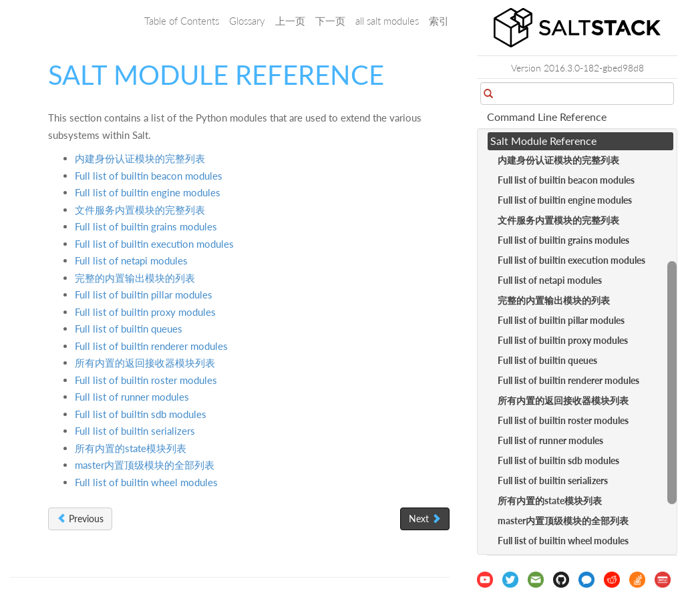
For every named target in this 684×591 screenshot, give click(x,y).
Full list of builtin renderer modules (151, 346)
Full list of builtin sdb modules (140, 414)
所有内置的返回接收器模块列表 (145, 363)
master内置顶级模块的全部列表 (144, 465)
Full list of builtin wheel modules (146, 482)
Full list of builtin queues (128, 329)
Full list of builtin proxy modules (145, 312)
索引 (439, 21)
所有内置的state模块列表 (130, 448)
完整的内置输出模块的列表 (135, 278)
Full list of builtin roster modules (146, 380)
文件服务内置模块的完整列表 (140, 210)
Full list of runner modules (132, 397)
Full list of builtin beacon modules (148, 176)
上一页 (290, 21)
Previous (80, 518)
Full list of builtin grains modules (146, 226)
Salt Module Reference (543, 140)
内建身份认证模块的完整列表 (140, 158)
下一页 (330, 21)
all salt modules (387, 21)
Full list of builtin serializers (135, 431)
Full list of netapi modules (131, 260)
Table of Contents (181, 21)
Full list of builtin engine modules (147, 192)
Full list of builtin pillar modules (143, 294)
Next (425, 518)
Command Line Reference (547, 116)
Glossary (247, 21)
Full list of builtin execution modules (154, 244)
